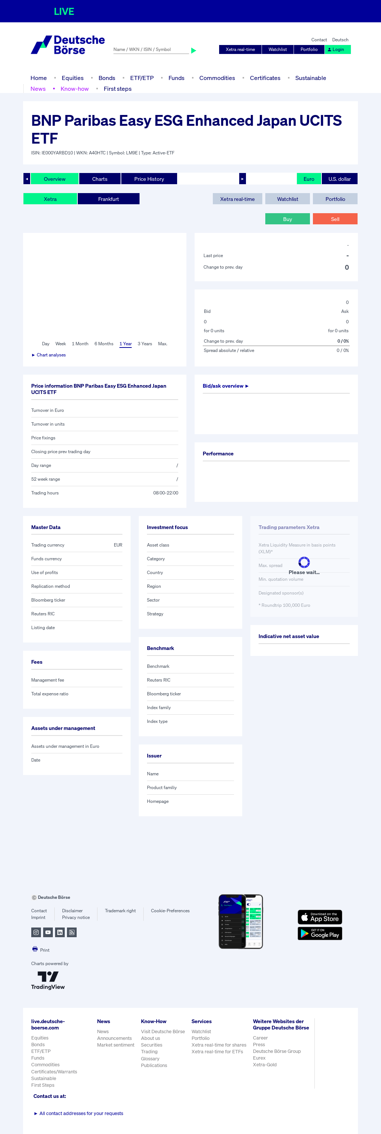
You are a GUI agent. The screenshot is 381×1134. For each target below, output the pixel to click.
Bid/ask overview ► (226, 385)
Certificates (265, 78)
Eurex (259, 1058)
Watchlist (278, 49)
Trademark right (120, 910)
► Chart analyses (48, 355)
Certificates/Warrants (54, 1072)
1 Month (80, 343)
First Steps (42, 1085)
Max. (162, 343)
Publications (154, 1065)
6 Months (104, 343)
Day (45, 343)
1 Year (125, 343)
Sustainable (310, 78)
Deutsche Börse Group (277, 1051)
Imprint (38, 917)
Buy (287, 218)
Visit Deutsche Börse (163, 1031)
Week (60, 343)
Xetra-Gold (265, 1064)
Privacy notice (76, 917)
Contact (319, 39)
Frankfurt (108, 198)
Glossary (150, 1058)
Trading (149, 1051)
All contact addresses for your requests (78, 1113)
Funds (177, 78)
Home (39, 78)
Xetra (50, 198)
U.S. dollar (340, 178)
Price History (149, 178)
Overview (54, 178)
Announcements (114, 1038)
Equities (73, 78)
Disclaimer (72, 910)
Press (259, 1044)
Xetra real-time (240, 49)
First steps (118, 88)
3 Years (145, 343)
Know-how (75, 88)
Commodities (217, 78)
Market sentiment (115, 1045)
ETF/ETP (142, 78)
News (38, 88)
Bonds (107, 78)
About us (150, 1038)
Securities (151, 1045)
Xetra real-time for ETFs (217, 1051)
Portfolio (309, 49)
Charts (100, 178)
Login (335, 49)
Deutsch (340, 39)
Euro (309, 178)
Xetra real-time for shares (219, 1045)
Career (260, 1038)
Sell (335, 218)
